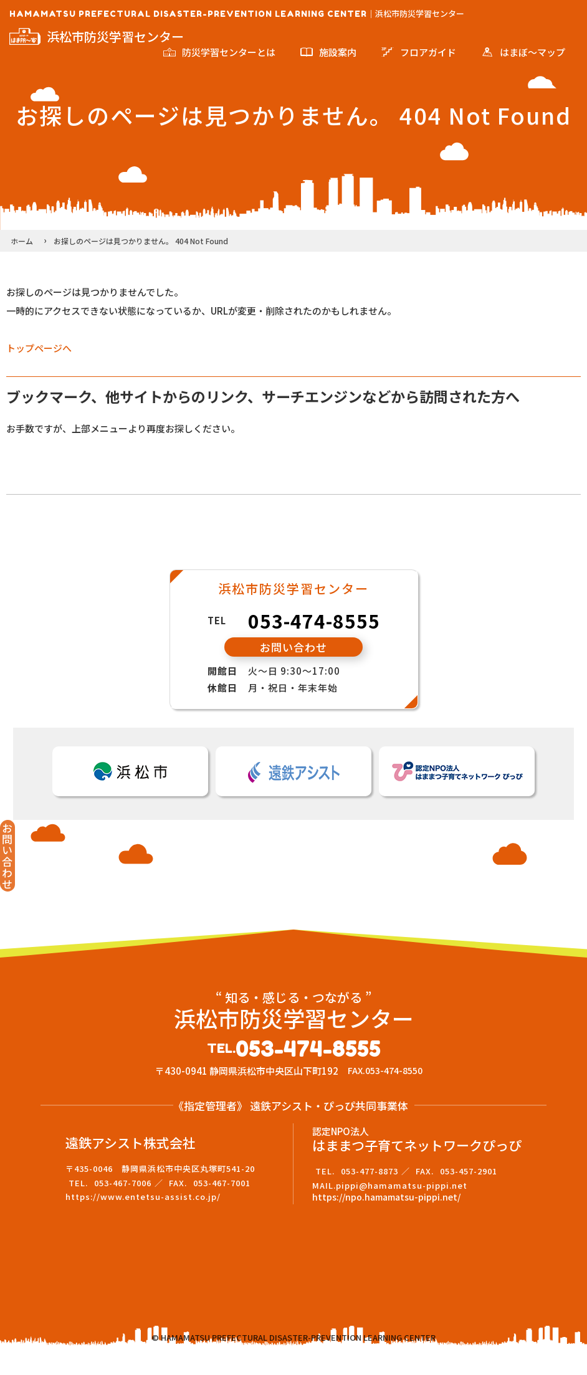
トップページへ (39, 347)
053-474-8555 (314, 620)
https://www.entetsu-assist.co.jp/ (143, 1218)
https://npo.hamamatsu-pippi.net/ (386, 1218)
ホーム (22, 241)
